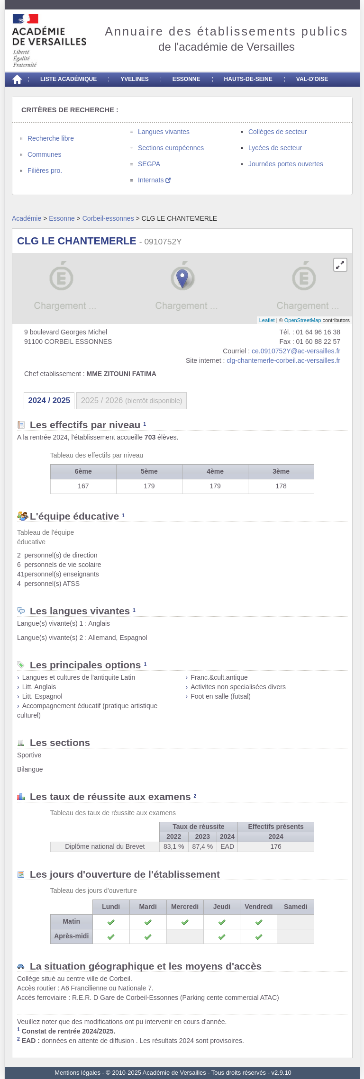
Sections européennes (171, 148)
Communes (44, 154)
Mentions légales (77, 1072)
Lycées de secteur (275, 148)
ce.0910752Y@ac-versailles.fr (296, 351)
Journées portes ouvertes (285, 164)
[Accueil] (16, 79)
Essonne (186, 79)
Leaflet (267, 320)
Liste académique (68, 79)
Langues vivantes (164, 131)
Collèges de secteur (277, 131)
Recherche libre (50, 138)
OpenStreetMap (302, 320)
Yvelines (134, 79)
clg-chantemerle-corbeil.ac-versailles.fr (283, 360)
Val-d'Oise (312, 79)
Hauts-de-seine (248, 79)
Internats (154, 180)
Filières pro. (44, 170)
